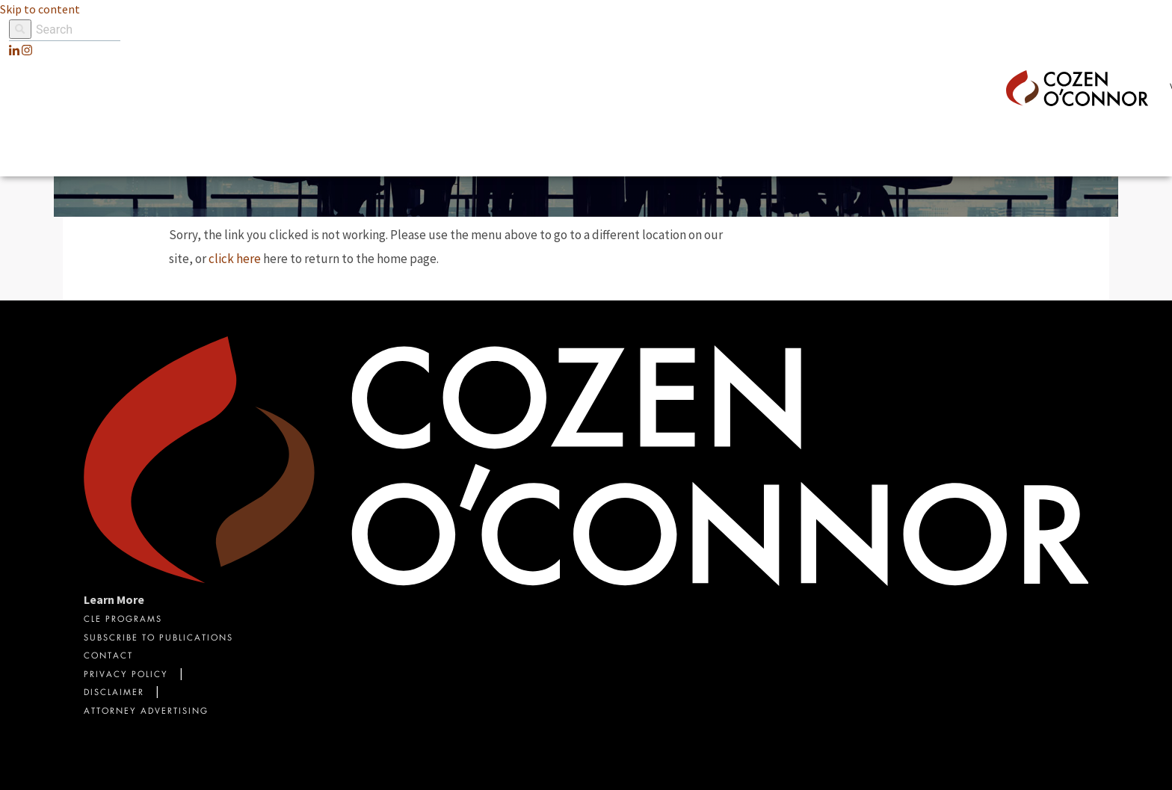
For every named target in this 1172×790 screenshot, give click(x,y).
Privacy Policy (126, 675)
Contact (108, 656)
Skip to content (40, 8)
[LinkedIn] (14, 50)
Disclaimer (114, 693)
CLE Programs (123, 620)
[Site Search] (64, 30)
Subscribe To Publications (158, 639)
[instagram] (27, 50)
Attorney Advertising (146, 712)
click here (235, 258)
